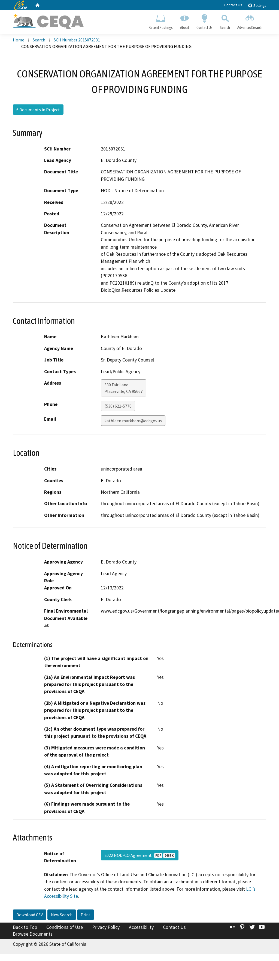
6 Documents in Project (38, 110)
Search (225, 21)
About (184, 21)
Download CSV (29, 915)
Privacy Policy (106, 928)
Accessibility (141, 928)
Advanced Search (250, 21)
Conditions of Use (64, 928)
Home (18, 40)
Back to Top (25, 928)
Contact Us (233, 4)
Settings (257, 5)
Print (85, 915)
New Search (61, 915)
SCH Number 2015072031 (77, 40)
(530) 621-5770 (118, 406)
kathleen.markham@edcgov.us (133, 421)
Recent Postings (160, 21)
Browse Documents (33, 935)
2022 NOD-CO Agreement (139, 856)
